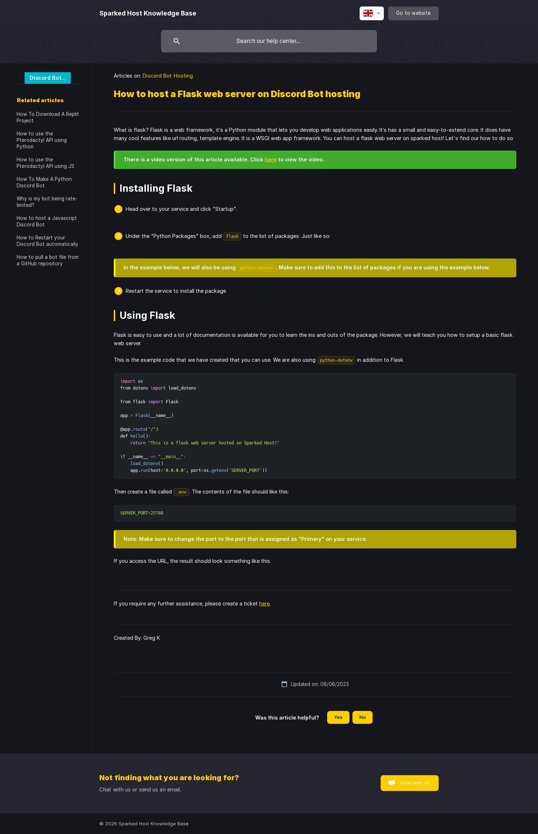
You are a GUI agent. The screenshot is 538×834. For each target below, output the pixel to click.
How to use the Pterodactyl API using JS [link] (45, 163)
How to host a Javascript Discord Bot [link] (47, 221)
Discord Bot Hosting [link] (168, 76)
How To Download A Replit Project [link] (48, 117)
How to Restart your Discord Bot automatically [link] (47, 241)
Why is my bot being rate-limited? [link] (47, 202)
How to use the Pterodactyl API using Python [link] (42, 140)
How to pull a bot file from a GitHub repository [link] (48, 260)
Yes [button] (338, 717)
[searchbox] (269, 41)
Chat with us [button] (414, 783)
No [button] (362, 717)
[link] (44, 77)
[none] (147, 13)
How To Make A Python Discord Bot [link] (44, 182)
